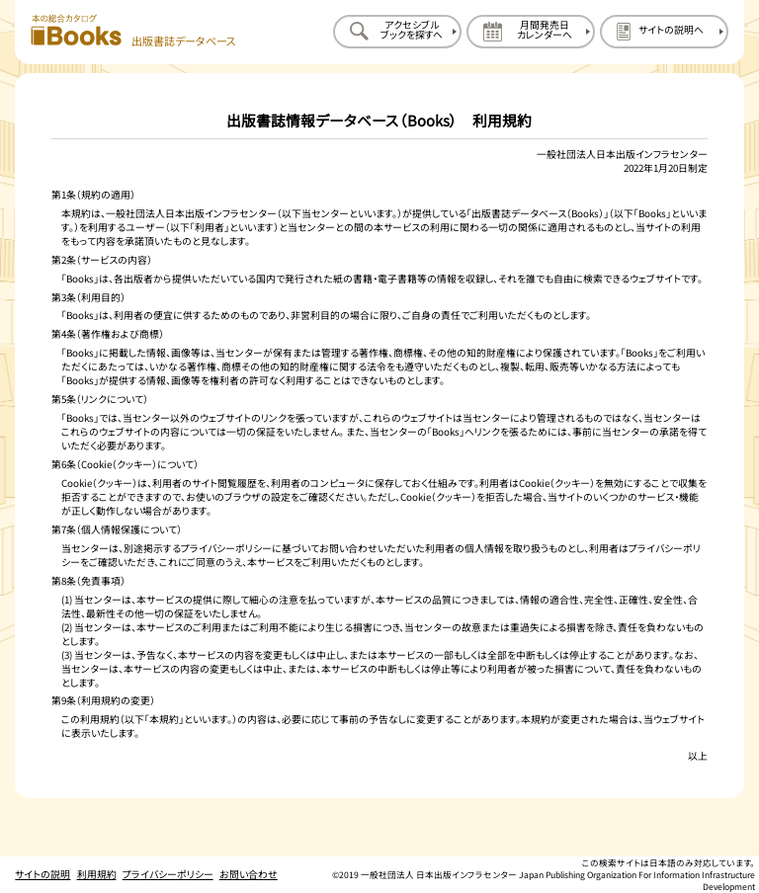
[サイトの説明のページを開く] (664, 31)
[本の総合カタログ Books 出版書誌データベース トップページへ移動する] (133, 31)
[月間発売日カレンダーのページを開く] (530, 31)
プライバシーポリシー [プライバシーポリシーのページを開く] (168, 874)
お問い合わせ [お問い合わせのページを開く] (248, 874)
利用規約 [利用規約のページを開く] (97, 874)
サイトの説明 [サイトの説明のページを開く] (42, 874)
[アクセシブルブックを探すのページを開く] (397, 31)
